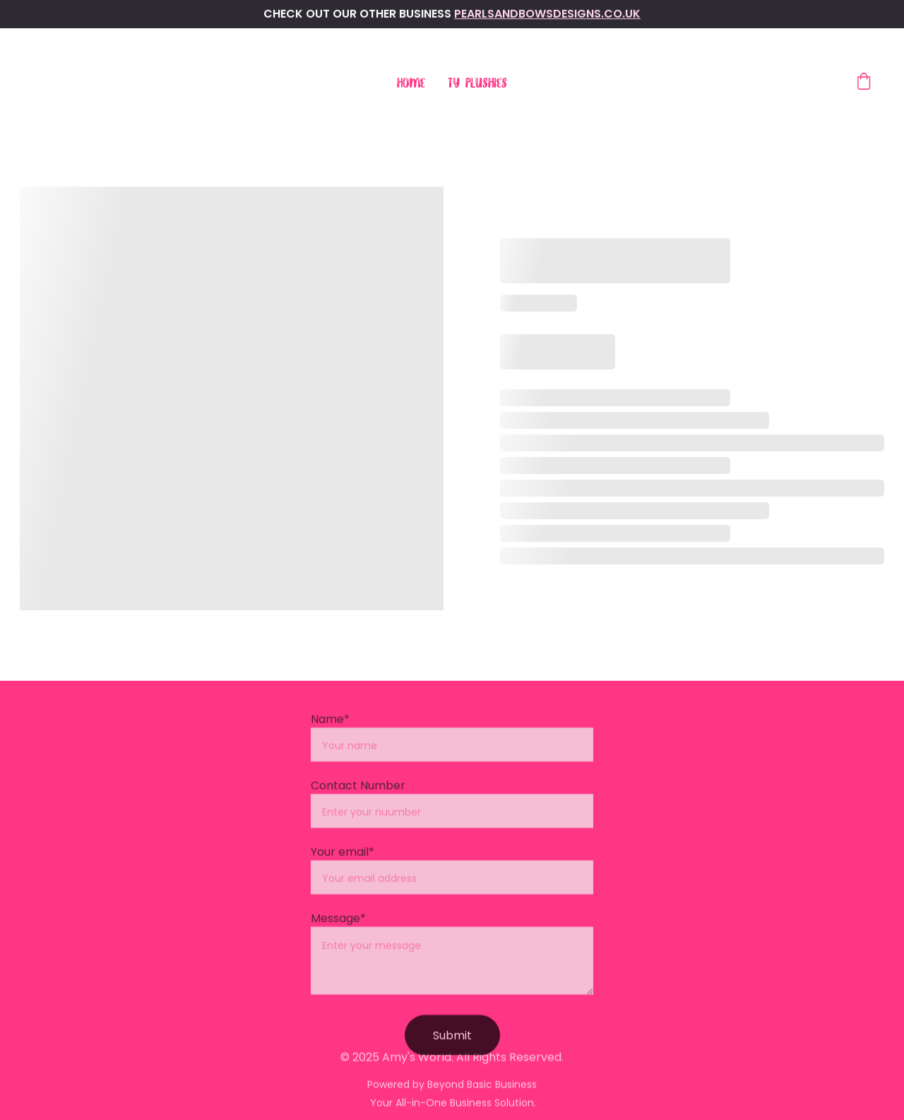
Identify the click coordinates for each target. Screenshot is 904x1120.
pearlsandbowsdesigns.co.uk (547, 14)
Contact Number (358, 799)
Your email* (342, 865)
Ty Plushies (477, 83)
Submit (452, 1049)
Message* (338, 932)
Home (411, 83)
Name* (330, 733)
